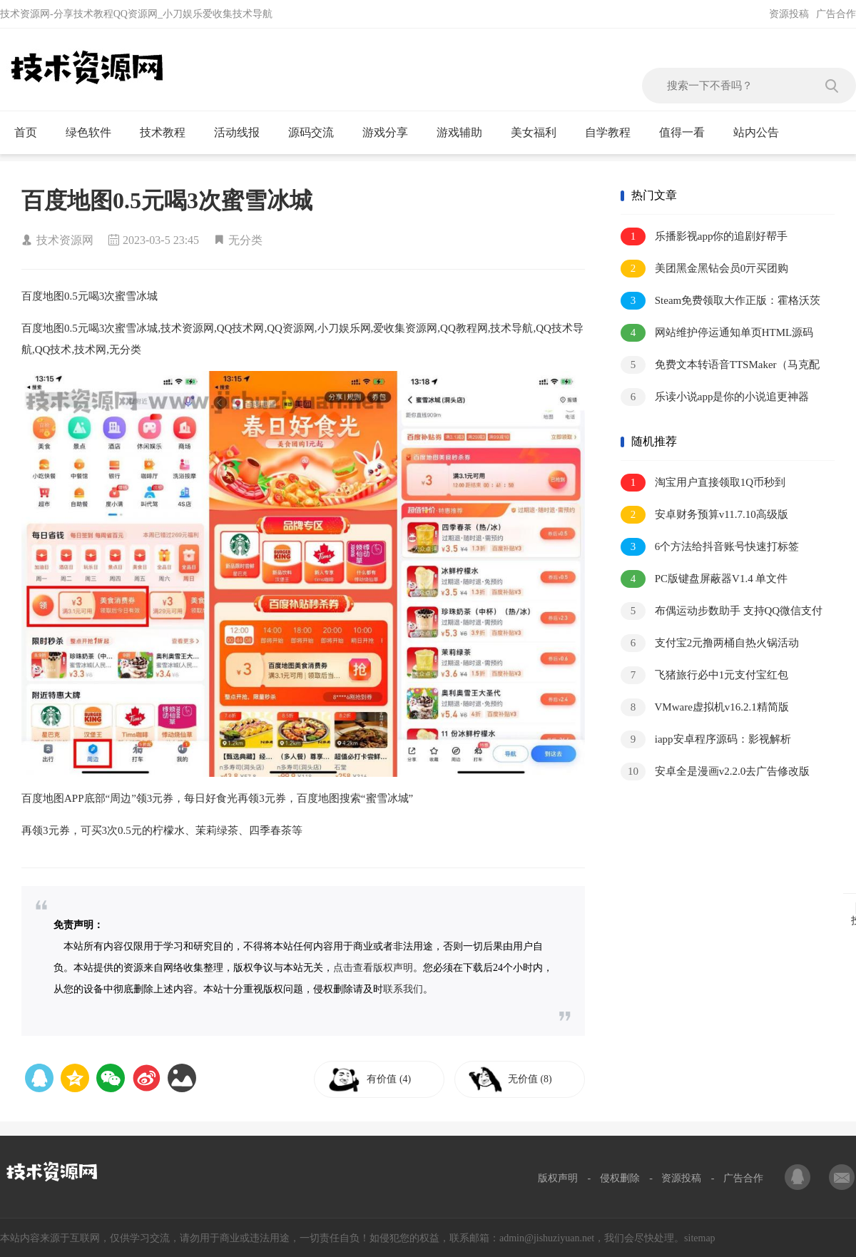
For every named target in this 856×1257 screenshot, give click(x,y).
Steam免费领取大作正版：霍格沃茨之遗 (720, 301)
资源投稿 (789, 14)
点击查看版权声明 (373, 967)
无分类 (245, 240)
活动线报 (243, 132)
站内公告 (762, 132)
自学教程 (614, 132)
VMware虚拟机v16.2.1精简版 (705, 707)
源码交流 (317, 132)
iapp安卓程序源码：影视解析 (706, 739)
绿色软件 (94, 132)
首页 (31, 132)
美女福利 (540, 132)
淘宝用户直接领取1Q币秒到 (703, 483)
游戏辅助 (465, 132)
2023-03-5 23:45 (161, 240)
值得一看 (688, 132)
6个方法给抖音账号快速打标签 (710, 547)
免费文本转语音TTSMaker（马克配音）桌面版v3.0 (720, 365)
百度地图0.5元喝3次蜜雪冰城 (166, 200)
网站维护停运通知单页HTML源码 (717, 333)
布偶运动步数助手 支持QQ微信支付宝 (721, 611)
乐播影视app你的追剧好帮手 (704, 236)
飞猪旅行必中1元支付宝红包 (704, 675)
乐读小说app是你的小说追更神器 (715, 397)
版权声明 (558, 1178)
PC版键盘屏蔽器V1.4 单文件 (704, 579)
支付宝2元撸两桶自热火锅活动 (710, 643)
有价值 (394, 1079)
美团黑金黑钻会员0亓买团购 (704, 269)
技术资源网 (64, 240)
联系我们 (403, 989)
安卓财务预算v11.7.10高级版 (704, 515)
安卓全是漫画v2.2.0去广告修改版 (715, 771)
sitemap (699, 1238)
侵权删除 (620, 1178)
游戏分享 (391, 132)
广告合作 (836, 14)
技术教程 (169, 132)
